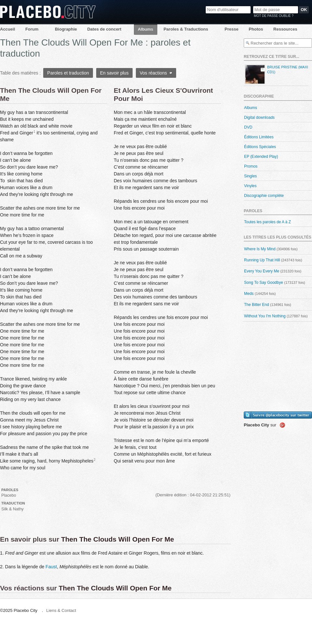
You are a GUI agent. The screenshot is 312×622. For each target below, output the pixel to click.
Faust (51, 566)
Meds (249, 293)
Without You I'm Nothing (265, 316)
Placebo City (48, 12)
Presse (232, 29)
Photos (256, 29)
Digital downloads (259, 117)
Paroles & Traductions (185, 29)
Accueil (7, 29)
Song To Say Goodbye (263, 282)
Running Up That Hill (262, 260)
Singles (250, 176)
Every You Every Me (261, 271)
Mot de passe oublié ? (273, 16)
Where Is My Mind (260, 249)
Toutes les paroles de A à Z (267, 222)
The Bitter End (256, 304)
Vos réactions (156, 73)
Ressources (285, 29)
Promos (250, 166)
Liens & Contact (61, 610)
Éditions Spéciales (260, 147)
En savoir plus (114, 73)
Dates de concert (104, 29)
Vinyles (250, 186)
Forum (31, 29)
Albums (145, 29)
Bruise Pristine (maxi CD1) (276, 74)
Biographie (66, 29)
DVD (248, 127)
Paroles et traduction (68, 73)
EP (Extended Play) (261, 156)
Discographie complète (264, 195)
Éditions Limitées (259, 137)
